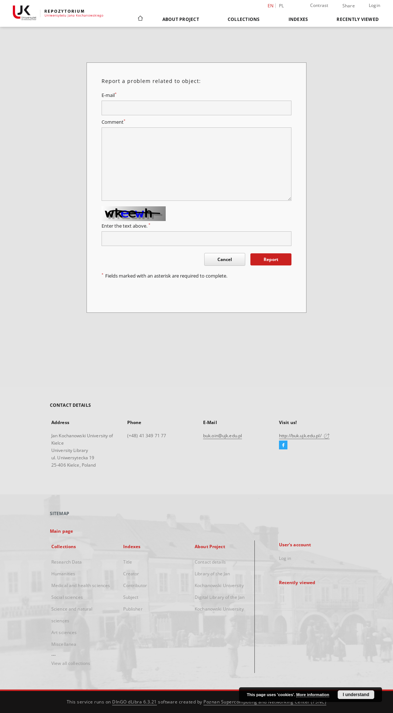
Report (271, 259)
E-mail (109, 95)
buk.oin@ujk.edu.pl (222, 435)
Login (374, 5)
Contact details (210, 562)
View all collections (70, 663)
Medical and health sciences (80, 585)
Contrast (319, 5)
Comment (113, 122)
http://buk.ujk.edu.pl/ (304, 435)
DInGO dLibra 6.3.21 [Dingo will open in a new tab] (134, 702)
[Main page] (140, 19)
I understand (356, 694)
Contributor (135, 585)
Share (348, 6)
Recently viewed (358, 19)
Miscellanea (63, 644)
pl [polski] (281, 5)
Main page (61, 531)
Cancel (224, 259)
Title (127, 562)
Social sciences (67, 597)
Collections (244, 19)
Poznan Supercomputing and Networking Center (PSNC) (264, 702)
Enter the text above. (126, 226)
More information (312, 694)
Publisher (133, 609)
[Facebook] (283, 445)
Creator (131, 574)
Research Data (66, 562)
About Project (180, 19)
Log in (285, 558)
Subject (131, 597)
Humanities (63, 574)
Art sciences (64, 632)
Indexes (298, 19)
